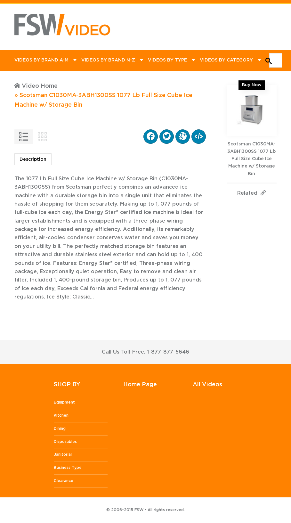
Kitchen (61, 415)
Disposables (65, 442)
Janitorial (63, 454)
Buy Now (251, 85)
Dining (60, 428)
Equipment (64, 402)
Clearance (63, 481)
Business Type (68, 468)
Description (33, 159)
